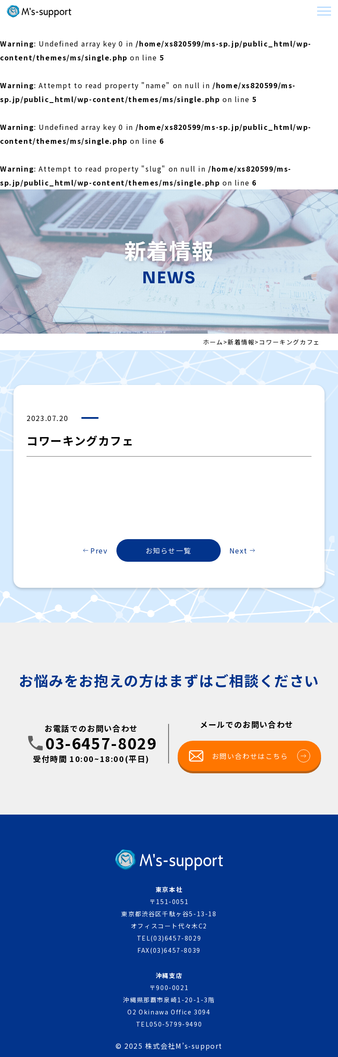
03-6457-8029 (101, 743)
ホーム (213, 342)
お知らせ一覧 (169, 550)
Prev (98, 550)
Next (238, 550)
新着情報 (241, 342)
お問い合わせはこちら (261, 755)
